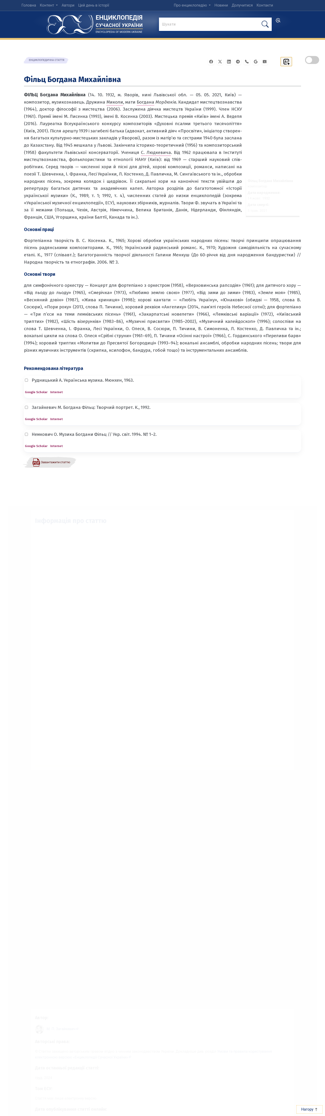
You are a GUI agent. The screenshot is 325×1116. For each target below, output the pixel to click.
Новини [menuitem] (221, 5)
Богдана (145, 102)
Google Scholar (36, 392)
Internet (56, 392)
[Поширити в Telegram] (239, 61)
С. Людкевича (156, 152)
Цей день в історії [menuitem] (93, 5)
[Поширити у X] (221, 61)
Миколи (114, 102)
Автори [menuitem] (68, 5)
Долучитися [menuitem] (242, 5)
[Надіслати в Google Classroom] (266, 61)
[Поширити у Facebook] (212, 61)
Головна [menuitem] (29, 5)
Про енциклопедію (191, 5)
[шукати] (265, 24)
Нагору (309, 1109)
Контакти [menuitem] (265, 5)
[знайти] (215, 25)
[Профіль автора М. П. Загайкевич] (57, 1023)
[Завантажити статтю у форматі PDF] (51, 462)
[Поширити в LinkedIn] (230, 61)
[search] (278, 22)
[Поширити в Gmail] (257, 61)
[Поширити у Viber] (248, 61)
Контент (47, 5)
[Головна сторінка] (70, 23)
